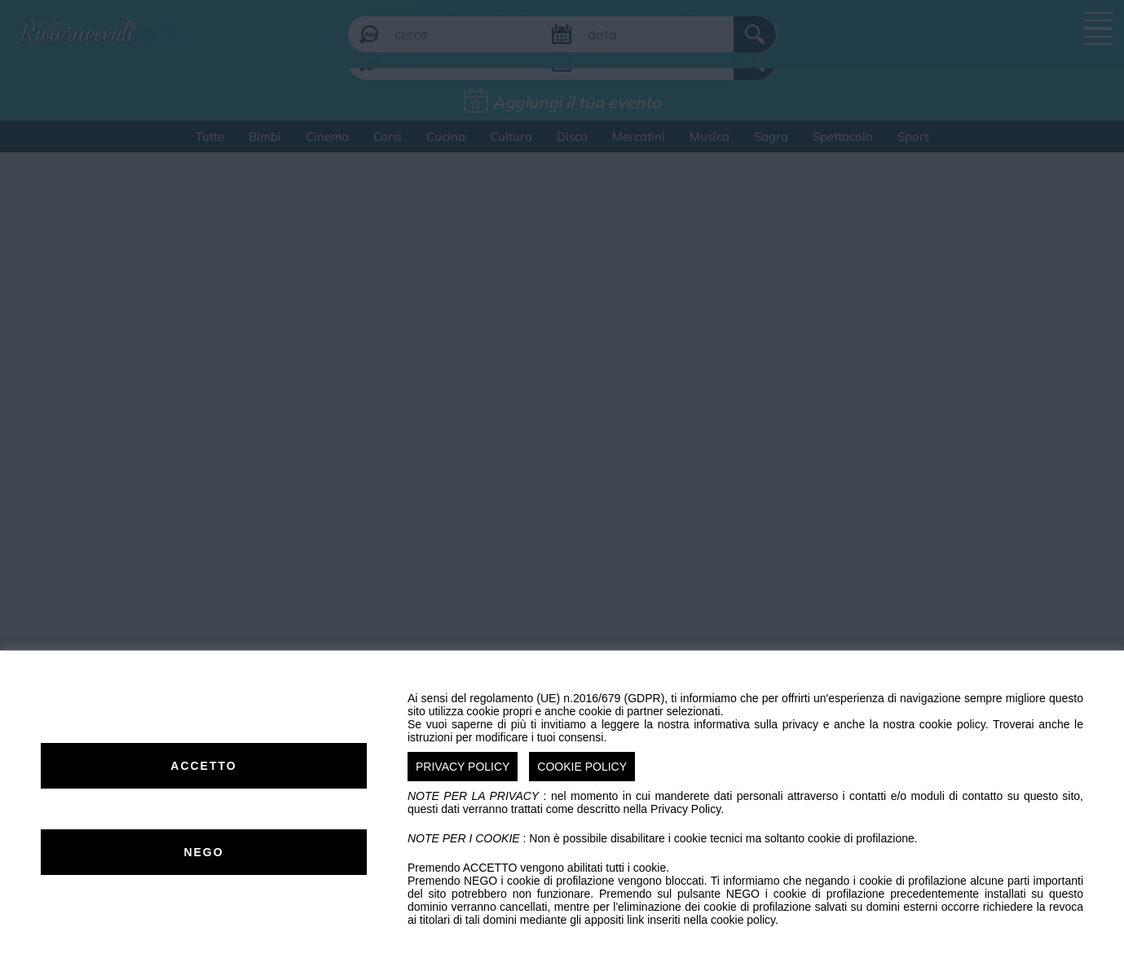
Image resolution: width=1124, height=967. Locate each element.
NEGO (203, 852)
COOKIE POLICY (582, 766)
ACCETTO (203, 765)
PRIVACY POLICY (462, 766)
